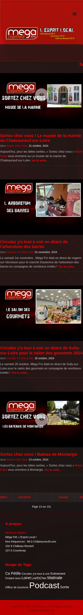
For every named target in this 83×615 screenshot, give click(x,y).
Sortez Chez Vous (16, 145)
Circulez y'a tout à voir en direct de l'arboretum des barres (34, 244)
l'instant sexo (13, 578)
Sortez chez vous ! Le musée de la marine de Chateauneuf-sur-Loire (40, 138)
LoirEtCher (39, 578)
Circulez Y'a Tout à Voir (19, 252)
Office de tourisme (16, 587)
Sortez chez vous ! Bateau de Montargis (38, 454)
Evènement (58, 573)
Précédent (24, 497)
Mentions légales (15, 532)
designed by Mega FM (41, 610)
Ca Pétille (13, 573)
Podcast (44, 585)
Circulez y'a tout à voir (36, 573)
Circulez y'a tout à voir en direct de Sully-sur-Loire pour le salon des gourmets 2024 (41, 350)
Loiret (26, 578)
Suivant (63, 497)
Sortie (64, 587)
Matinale (54, 578)
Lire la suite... (40, 160)
